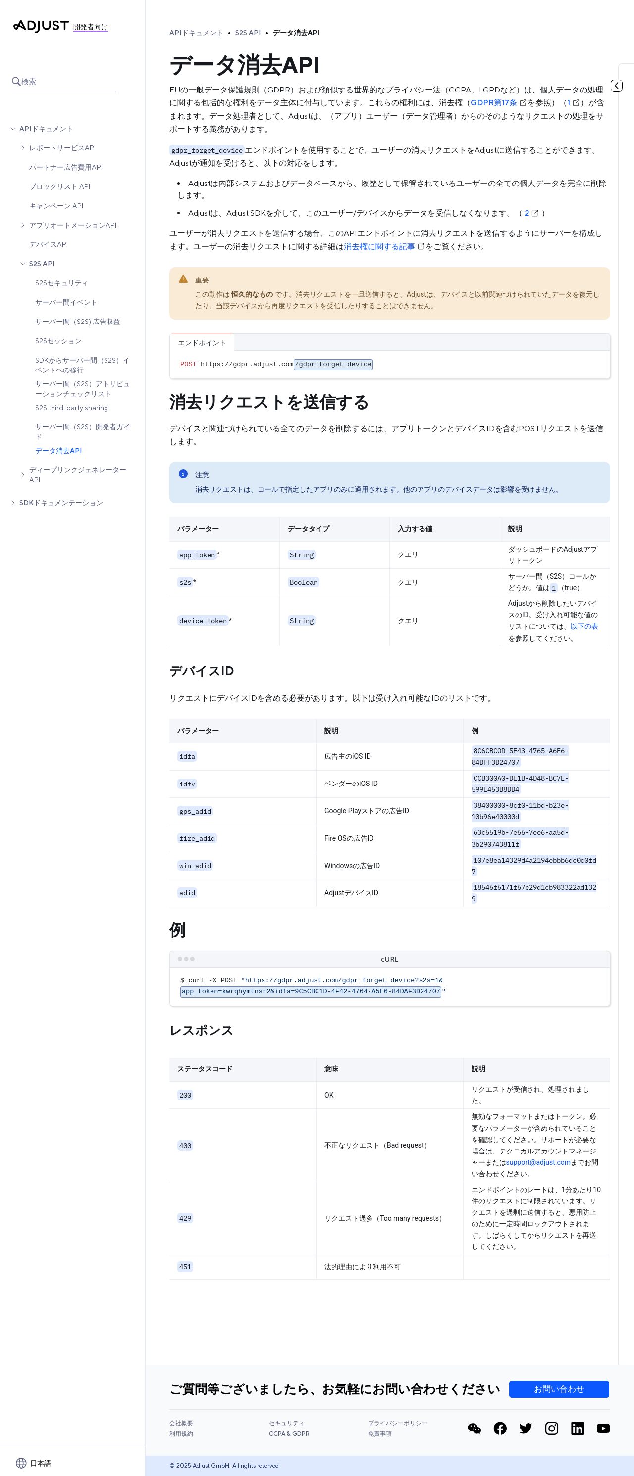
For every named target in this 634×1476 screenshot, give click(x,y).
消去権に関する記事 (384, 246)
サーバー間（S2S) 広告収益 (77, 321)
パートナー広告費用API (66, 167)
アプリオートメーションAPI (72, 225)
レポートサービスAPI (62, 148)
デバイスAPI (48, 244)
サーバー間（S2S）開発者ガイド (82, 432)
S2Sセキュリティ (62, 283)
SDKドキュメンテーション (61, 503)
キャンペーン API (56, 206)
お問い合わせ (559, 1389)
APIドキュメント (46, 129)
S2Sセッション (58, 341)
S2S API (42, 264)
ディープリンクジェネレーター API (77, 475)
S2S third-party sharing (71, 408)
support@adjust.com (538, 1162)
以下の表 (584, 626)
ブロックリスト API (59, 186)
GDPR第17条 (499, 102)
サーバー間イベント (66, 302)
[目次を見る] (617, 86)
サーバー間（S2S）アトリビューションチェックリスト (82, 389)
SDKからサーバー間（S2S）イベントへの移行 (82, 365)
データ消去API (58, 451)
